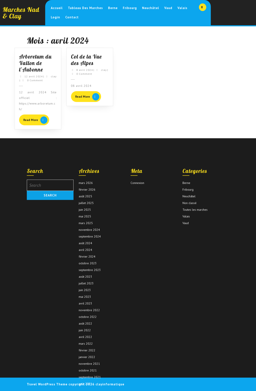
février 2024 (87, 323)
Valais (182, 8)
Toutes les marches (195, 276)
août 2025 (85, 263)
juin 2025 (85, 276)
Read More (29, 120)
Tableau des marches (85, 8)
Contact (72, 17)
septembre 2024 (90, 303)
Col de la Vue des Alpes (79, 59)
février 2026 (87, 256)
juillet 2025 (86, 269)
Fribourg (130, 8)
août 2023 (85, 343)
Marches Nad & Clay (21, 12)
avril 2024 (85, 316)
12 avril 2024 (27, 76)
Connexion (137, 249)
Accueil (57, 8)
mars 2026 (86, 249)
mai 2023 (85, 363)
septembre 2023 (90, 336)
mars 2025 (86, 289)
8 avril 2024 (78, 70)
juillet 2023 (86, 350)
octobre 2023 (88, 330)
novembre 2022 (89, 376)
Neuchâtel (150, 8)
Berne (113, 8)
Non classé (189, 269)
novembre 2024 (89, 296)
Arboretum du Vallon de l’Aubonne (28, 63)
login (55, 17)
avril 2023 (85, 370)
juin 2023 (85, 356)
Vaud (168, 8)
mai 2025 (85, 283)
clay (47, 76)
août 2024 (85, 310)
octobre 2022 (88, 383)
